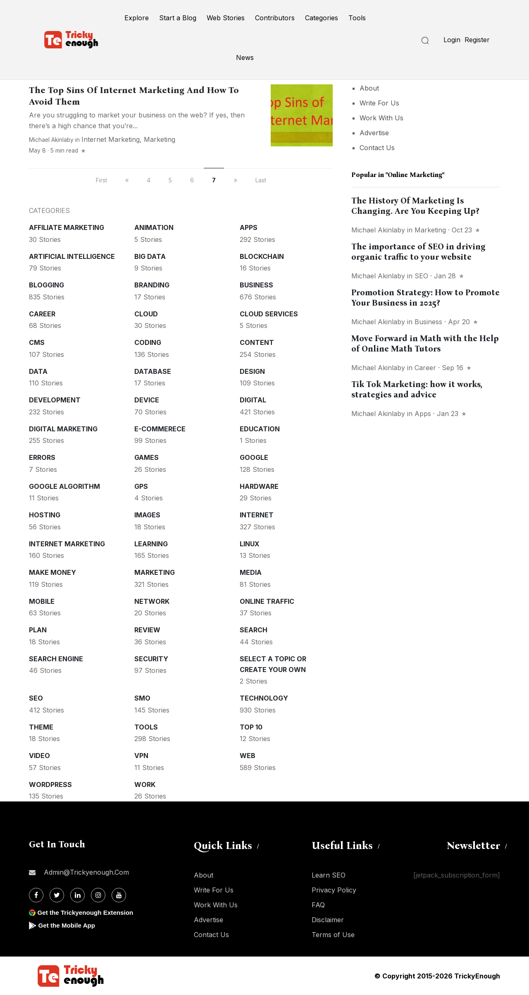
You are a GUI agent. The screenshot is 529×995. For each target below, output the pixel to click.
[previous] (127, 180)
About (369, 88)
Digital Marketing (63, 429)
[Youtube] (119, 895)
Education (260, 429)
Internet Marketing (110, 139)
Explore (136, 18)
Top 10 (251, 727)
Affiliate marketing (66, 227)
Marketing (159, 139)
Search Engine (56, 659)
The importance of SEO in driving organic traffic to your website (418, 252)
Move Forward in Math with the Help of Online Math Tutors (425, 343)
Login (451, 40)
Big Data (150, 256)
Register (477, 40)
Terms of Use (333, 934)
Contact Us (377, 148)
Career (42, 314)
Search (253, 630)
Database (152, 371)
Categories (321, 18)
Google (254, 457)
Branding (151, 285)
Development (55, 400)
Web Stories (226, 18)
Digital (253, 400)
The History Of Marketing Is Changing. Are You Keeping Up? (415, 206)
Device (146, 400)
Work (144, 784)
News (245, 57)
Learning (151, 544)
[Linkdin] (77, 895)
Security (151, 659)
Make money (52, 572)
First (101, 180)
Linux (250, 544)
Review (147, 630)
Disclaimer (328, 920)
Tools (357, 18)
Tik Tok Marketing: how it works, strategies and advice (416, 389)
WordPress (50, 784)
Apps (248, 227)
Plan (38, 630)
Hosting (44, 515)
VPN (141, 755)
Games (146, 457)
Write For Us (379, 103)
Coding (147, 342)
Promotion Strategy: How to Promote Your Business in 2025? (425, 297)
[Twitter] (57, 895)
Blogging (46, 285)
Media (251, 572)
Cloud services (269, 314)
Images (147, 515)
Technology (264, 698)
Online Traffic (267, 601)
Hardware (259, 486)
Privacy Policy (334, 890)
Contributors (275, 18)
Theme (41, 727)
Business (256, 285)
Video (39, 755)
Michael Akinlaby (51, 139)
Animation (154, 227)
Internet (257, 515)
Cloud (146, 314)
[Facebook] (36, 895)
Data (38, 371)
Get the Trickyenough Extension (87, 912)
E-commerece (160, 429)
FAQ (318, 905)
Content (257, 342)
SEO (36, 698)
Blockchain (262, 256)
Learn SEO (329, 875)
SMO (142, 698)
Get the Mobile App (68, 925)
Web (247, 755)
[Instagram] (98, 895)
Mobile (42, 601)
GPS (141, 486)
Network (151, 601)
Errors (42, 457)
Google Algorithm (64, 486)
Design (252, 371)
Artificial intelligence (72, 256)
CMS (37, 342)
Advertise (374, 133)
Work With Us (381, 118)
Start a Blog (177, 18)
